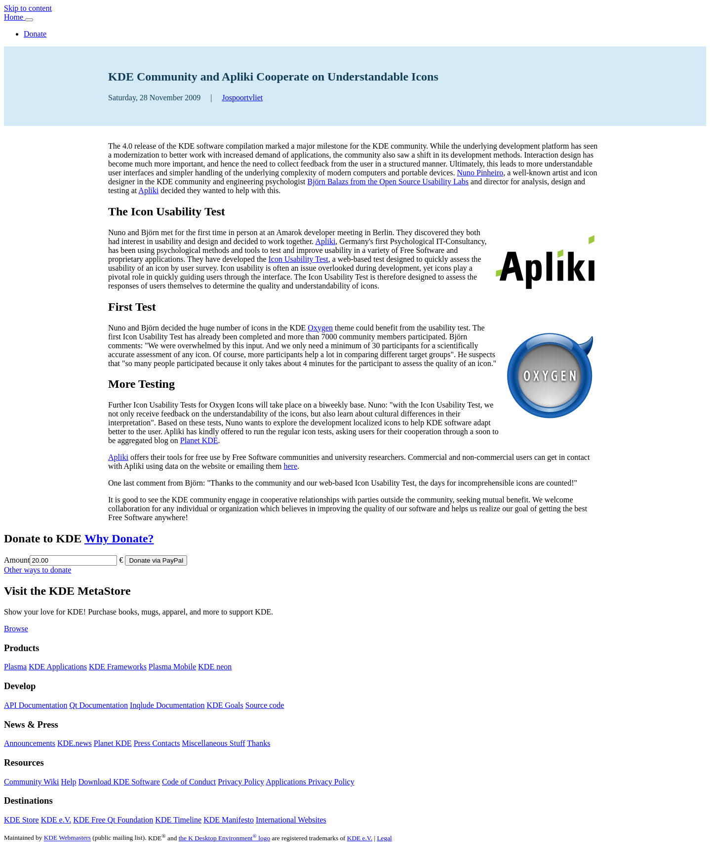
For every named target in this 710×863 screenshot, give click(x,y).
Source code (264, 705)
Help (69, 782)
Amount (17, 560)
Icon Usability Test (298, 259)
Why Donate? (119, 538)
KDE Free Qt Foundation (113, 820)
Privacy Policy (241, 782)
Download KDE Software (119, 782)
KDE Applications (58, 666)
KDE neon (215, 666)
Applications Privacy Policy (310, 782)
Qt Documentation (98, 705)
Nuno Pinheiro (480, 172)
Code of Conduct (189, 782)
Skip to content (28, 8)
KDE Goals (225, 705)
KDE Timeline (178, 820)
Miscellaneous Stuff (213, 743)
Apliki (148, 190)
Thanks (258, 743)
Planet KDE (199, 440)
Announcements (29, 743)
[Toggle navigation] (29, 19)
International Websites (291, 820)
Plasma (15, 666)
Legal (384, 838)
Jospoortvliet (242, 97)
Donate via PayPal (156, 560)
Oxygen (320, 328)
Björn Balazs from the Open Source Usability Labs (388, 181)
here (291, 466)
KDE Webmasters (67, 838)
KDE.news (74, 743)
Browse (16, 628)
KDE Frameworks (118, 666)
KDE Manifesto (228, 820)
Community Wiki (31, 782)
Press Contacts (157, 743)
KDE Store (21, 820)
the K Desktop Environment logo (224, 838)
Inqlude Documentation (167, 705)
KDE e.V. (56, 820)
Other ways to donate (37, 570)
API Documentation (35, 705)
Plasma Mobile (172, 666)
